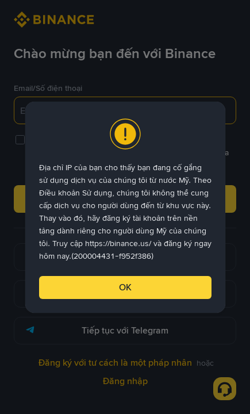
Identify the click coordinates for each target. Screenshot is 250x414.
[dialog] (125, 207)
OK (125, 287)
